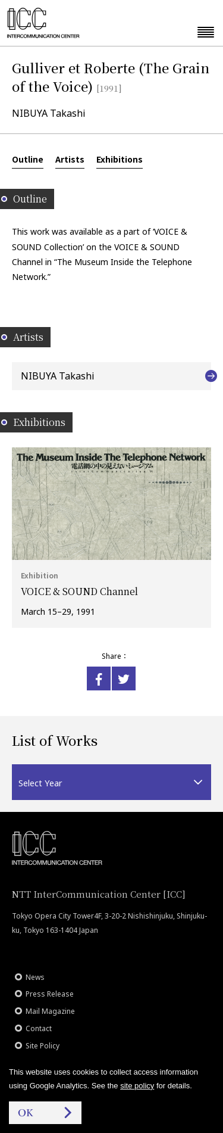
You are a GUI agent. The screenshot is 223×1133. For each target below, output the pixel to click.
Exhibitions (119, 159)
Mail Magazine (50, 1011)
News (35, 977)
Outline (27, 159)
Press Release (50, 994)
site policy (137, 1085)
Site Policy (42, 1046)
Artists (69, 159)
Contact (39, 1028)
